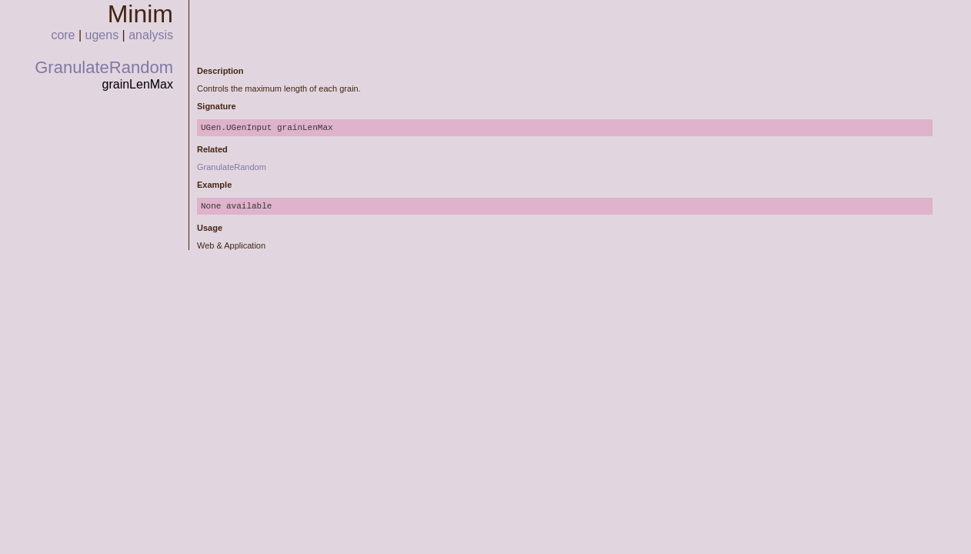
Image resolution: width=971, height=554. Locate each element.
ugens (102, 35)
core (63, 35)
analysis (150, 35)
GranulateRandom (104, 67)
